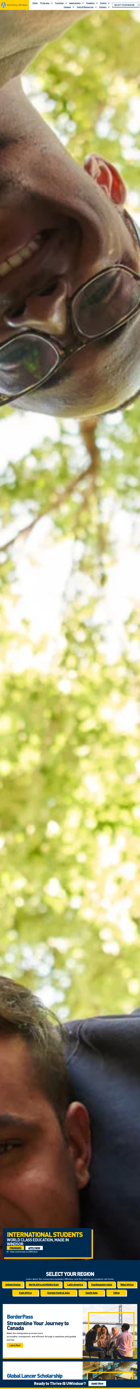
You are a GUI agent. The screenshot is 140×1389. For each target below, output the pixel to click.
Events (103, 3)
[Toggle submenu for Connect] (109, 7)
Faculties (59, 3)
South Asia (91, 1292)
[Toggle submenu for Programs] (52, 3)
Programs (44, 3)
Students (90, 3)
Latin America (75, 1284)
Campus (67, 7)
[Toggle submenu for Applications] (83, 3)
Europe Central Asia (58, 1292)
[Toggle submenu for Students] (97, 3)
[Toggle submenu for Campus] (73, 7)
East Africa (25, 1292)
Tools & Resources (85, 7)
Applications (75, 3)
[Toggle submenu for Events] (109, 3)
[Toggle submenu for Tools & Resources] (96, 7)
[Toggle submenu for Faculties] (66, 3)
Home (35, 3)
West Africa (126, 1284)
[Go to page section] (125, 5)
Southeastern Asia (101, 1284)
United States (13, 1284)
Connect (103, 7)
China (116, 1292)
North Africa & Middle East (44, 1284)
